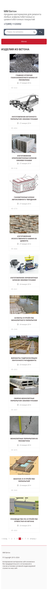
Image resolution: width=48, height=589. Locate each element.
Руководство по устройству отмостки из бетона (24, 520)
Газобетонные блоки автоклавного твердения (24, 198)
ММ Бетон (10, 11)
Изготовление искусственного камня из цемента (24, 238)
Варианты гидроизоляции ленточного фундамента (24, 359)
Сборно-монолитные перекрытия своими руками (24, 399)
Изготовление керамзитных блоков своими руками (24, 279)
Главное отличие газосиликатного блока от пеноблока (24, 77)
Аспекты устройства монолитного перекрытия (24, 319)
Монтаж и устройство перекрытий (24, 480)
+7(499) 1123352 (12, 24)
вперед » (33, 539)
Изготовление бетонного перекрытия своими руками (24, 118)
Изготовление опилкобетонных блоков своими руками (24, 158)
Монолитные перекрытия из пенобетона (24, 439)
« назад (4, 539)
